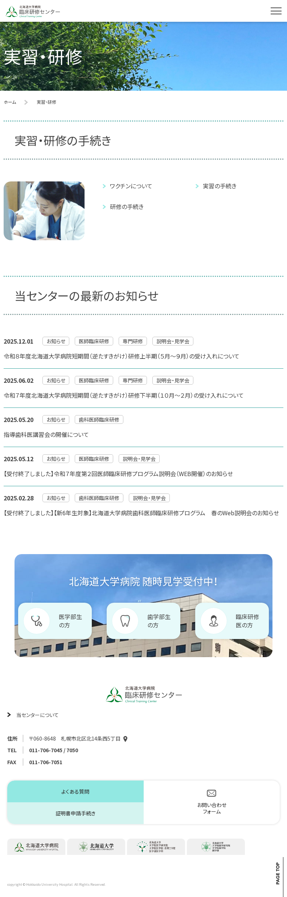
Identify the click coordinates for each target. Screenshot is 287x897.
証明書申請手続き (75, 813)
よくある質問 (75, 791)
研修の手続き (127, 206)
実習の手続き (220, 185)
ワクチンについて (131, 185)
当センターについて (37, 714)
